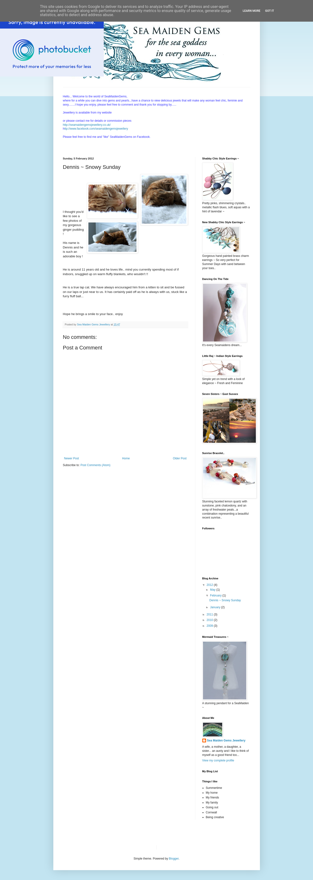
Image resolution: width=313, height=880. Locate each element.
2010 (210, 620)
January (215, 607)
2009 (210, 625)
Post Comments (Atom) (95, 465)
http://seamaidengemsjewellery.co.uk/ (87, 125)
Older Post (180, 458)
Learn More (251, 11)
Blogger (174, 858)
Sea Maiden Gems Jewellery (226, 740)
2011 (210, 614)
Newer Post (71, 458)
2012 (210, 585)
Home (126, 458)
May (213, 589)
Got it (269, 11)
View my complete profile (218, 760)
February (216, 595)
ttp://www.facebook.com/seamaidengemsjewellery (96, 128)
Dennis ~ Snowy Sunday (225, 600)
